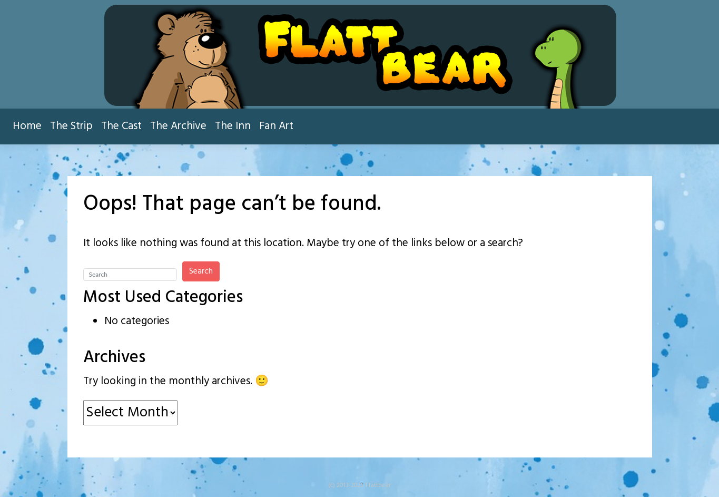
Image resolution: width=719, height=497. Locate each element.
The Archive (178, 126)
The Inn (233, 126)
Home (27, 126)
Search (201, 271)
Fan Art (276, 126)
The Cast (121, 126)
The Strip (71, 126)
